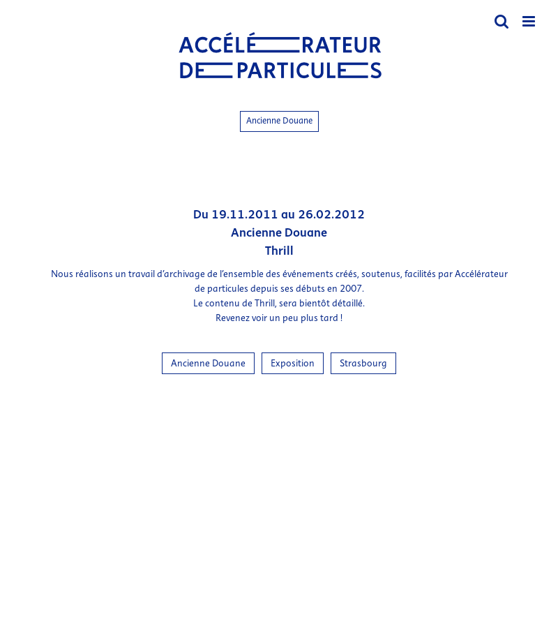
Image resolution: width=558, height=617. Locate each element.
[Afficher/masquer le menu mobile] (529, 21)
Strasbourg (363, 363)
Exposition (293, 363)
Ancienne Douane (279, 120)
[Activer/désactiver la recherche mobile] (501, 21)
